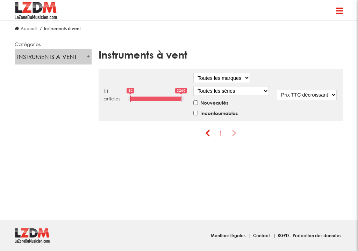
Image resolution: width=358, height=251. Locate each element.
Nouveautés (214, 103)
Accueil (29, 28)
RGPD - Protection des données (309, 235)
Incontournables (219, 113)
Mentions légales (228, 235)
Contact (262, 235)
